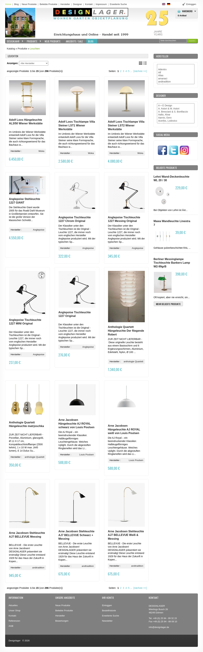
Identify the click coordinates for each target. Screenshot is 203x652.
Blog (16, 4)
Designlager (14, 640)
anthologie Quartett (133, 361)
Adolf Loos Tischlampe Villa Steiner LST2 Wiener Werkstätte (126, 125)
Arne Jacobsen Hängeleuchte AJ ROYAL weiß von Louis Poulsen (124, 429)
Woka (41, 151)
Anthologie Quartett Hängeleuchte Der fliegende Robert (126, 330)
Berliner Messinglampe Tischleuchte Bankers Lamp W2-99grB (172, 263)
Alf (176, 72)
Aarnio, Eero (176, 117)
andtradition (38, 567)
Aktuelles (13, 605)
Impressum (101, 4)
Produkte (33, 41)
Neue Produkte (29, 4)
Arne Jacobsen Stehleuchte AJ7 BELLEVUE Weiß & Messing (126, 535)
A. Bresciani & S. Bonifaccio (176, 111)
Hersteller (65, 4)
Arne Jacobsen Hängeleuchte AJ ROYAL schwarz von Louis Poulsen (76, 423)
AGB (11, 626)
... (131, 71)
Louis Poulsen (86, 454)
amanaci (176, 78)
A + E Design (176, 105)
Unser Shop (14, 610)
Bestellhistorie (109, 610)
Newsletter (107, 621)
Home (8, 4)
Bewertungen (62, 621)
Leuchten (35, 48)
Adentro (176, 69)
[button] (192, 41)
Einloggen (107, 605)
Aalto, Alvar (176, 114)
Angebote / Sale (74, 41)
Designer (77, 4)
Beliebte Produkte (48, 4)
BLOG (90, 41)
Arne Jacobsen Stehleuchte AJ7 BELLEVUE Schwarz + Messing (76, 535)
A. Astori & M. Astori (176, 108)
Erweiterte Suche (110, 615)
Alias (176, 75)
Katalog (11, 48)
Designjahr (14, 41)
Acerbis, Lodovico (176, 120)
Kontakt (89, 4)
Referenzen (14, 621)
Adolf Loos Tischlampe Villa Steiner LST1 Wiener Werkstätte (76, 125)
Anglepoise (38, 229)
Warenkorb (187, 11)
